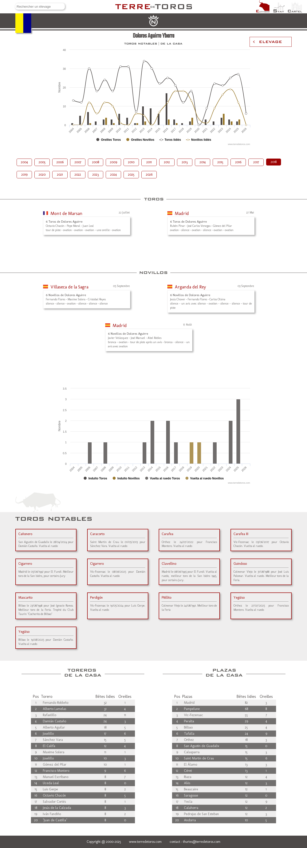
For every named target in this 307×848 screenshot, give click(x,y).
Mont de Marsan (66, 213)
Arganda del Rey (190, 287)
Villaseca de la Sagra (69, 287)
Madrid (182, 213)
